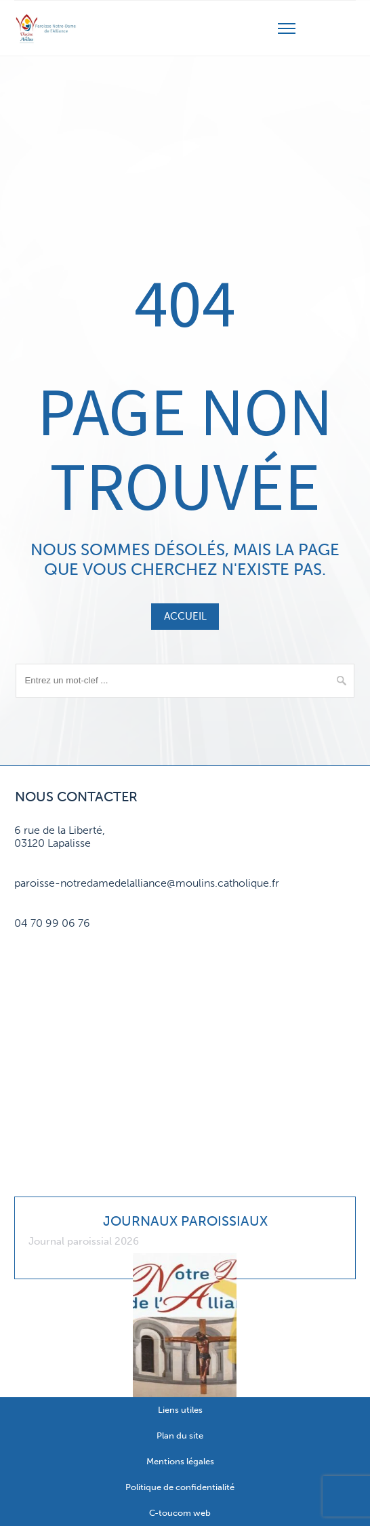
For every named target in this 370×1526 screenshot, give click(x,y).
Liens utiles (180, 1410)
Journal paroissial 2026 (83, 1241)
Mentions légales (180, 1461)
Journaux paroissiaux (185, 1221)
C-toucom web (180, 1513)
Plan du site (180, 1435)
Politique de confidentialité (179, 1487)
